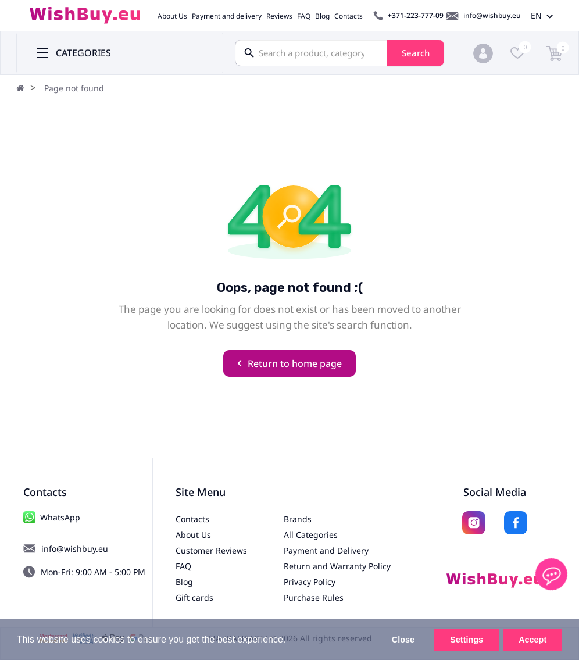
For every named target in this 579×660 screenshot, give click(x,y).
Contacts (348, 16)
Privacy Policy (309, 581)
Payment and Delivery (326, 550)
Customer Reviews (211, 550)
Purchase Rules (314, 597)
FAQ (303, 16)
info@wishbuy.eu (492, 15)
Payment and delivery (227, 16)
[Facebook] (515, 522)
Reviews (279, 16)
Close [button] (403, 639)
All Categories (311, 534)
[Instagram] (473, 522)
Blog (322, 16)
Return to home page (289, 363)
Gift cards (194, 597)
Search (416, 53)
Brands (298, 519)
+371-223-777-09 (416, 15)
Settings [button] (466, 639)
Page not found (74, 88)
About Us (172, 16)
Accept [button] (532, 639)
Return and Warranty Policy (337, 566)
